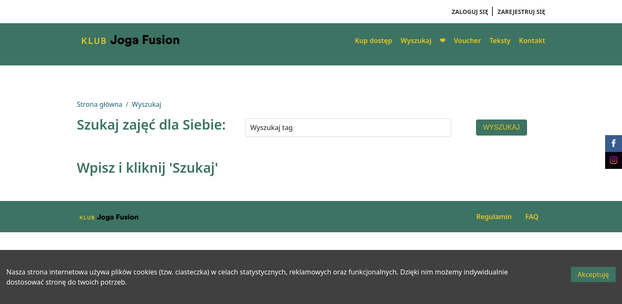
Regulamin (494, 216)
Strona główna (99, 104)
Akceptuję (593, 274)
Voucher (467, 40)
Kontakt (532, 40)
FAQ (531, 216)
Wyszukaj (415, 40)
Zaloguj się (470, 12)
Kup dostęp (373, 40)
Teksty (500, 40)
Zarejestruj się (521, 12)
